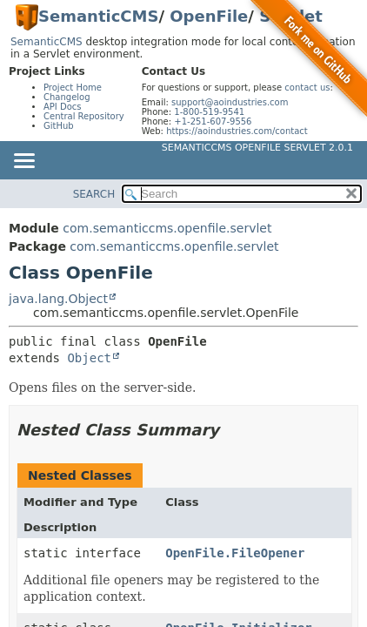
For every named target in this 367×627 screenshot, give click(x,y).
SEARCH (94, 194)
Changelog (66, 97)
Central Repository (83, 116)
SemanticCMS (98, 16)
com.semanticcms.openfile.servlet (167, 228)
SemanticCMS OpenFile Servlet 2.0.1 (257, 147)
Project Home (72, 87)
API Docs (62, 106)
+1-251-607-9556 (212, 121)
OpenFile (209, 16)
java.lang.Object (58, 299)
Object (89, 358)
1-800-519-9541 (209, 112)
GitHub (58, 126)
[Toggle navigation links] (23, 162)
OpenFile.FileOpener (234, 553)
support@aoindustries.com (229, 102)
